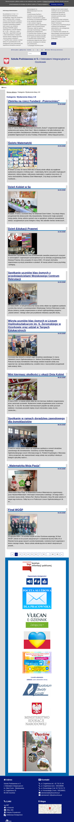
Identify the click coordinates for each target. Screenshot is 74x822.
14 (52, 554)
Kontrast (47, 49)
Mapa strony (23, 49)
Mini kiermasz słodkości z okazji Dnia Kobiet (36, 374)
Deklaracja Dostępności (13, 815)
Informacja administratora (57, 49)
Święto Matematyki (20, 142)
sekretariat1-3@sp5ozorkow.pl (50, 795)
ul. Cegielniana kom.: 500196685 (51, 786)
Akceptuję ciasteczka (57, 4)
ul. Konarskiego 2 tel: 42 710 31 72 (51, 788)
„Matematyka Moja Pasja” (24, 465)
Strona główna (15, 49)
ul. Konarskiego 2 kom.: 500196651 (51, 790)
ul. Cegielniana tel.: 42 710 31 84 (51, 783)
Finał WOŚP (15, 509)
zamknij (53, 43)
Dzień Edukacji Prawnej (23, 228)
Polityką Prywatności (48, 1)
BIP (6, 805)
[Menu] (37, 87)
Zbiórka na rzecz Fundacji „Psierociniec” (33, 101)
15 (57, 554)
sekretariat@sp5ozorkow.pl (49, 793)
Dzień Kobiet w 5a (19, 186)
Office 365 (8, 810)
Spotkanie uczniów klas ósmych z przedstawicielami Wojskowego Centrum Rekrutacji (33, 276)
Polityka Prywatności (12, 812)
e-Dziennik (9, 807)
